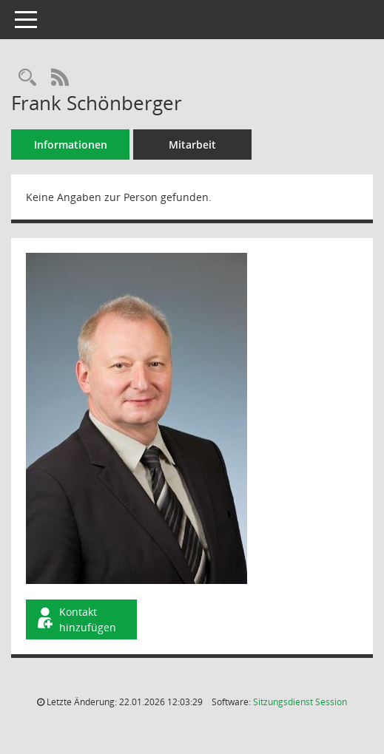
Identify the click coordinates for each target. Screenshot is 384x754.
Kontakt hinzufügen (75, 619)
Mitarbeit (192, 144)
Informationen (70, 144)
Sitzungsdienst (300, 702)
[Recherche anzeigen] (27, 78)
